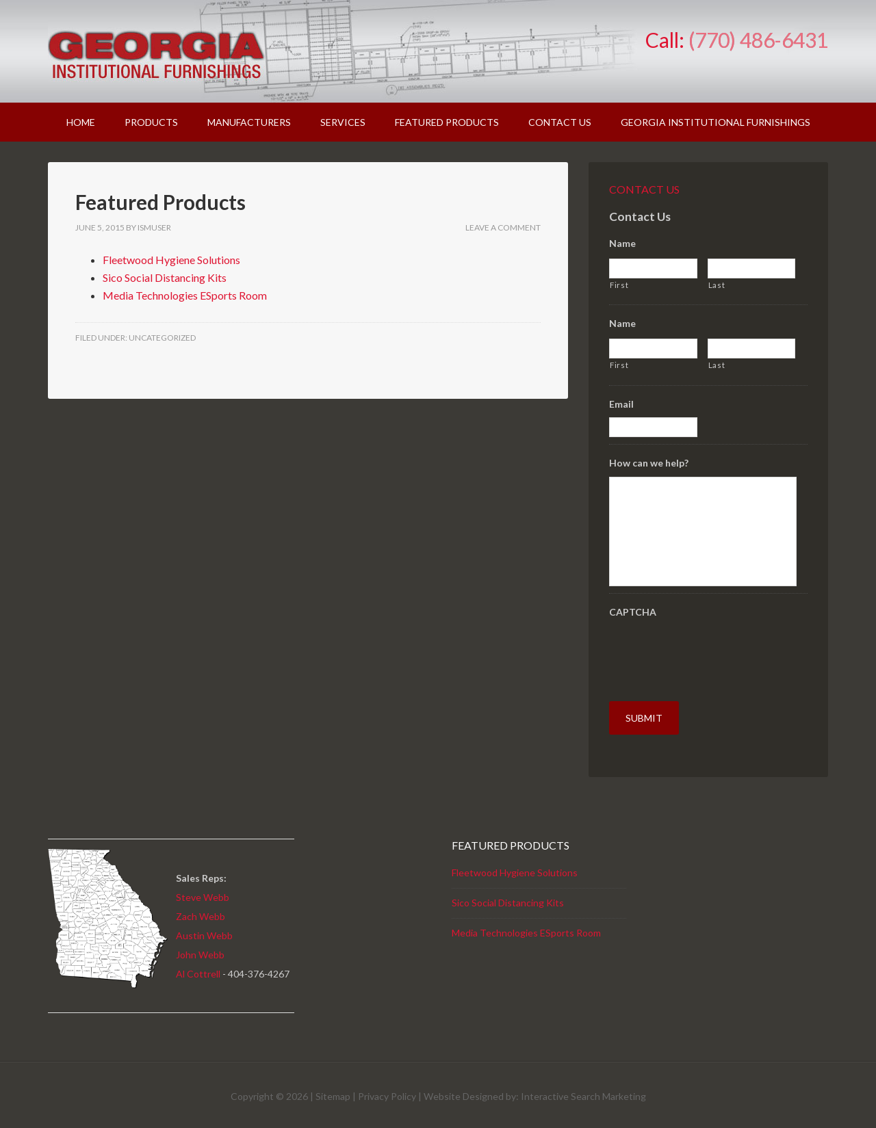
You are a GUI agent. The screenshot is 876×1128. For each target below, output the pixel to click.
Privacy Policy (387, 1092)
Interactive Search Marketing (583, 1092)
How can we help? (648, 463)
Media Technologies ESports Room (185, 295)
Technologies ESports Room (540, 928)
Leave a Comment (503, 227)
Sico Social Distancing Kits (165, 277)
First (619, 284)
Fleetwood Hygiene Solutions (171, 259)
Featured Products (160, 201)
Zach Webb (200, 911)
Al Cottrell (198, 969)
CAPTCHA (632, 612)
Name (622, 243)
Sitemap (332, 1092)
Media (466, 928)
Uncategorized (162, 337)
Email (621, 404)
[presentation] (713, 652)
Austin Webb (204, 930)
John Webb (200, 950)
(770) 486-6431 (758, 39)
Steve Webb (202, 892)
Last (716, 284)
